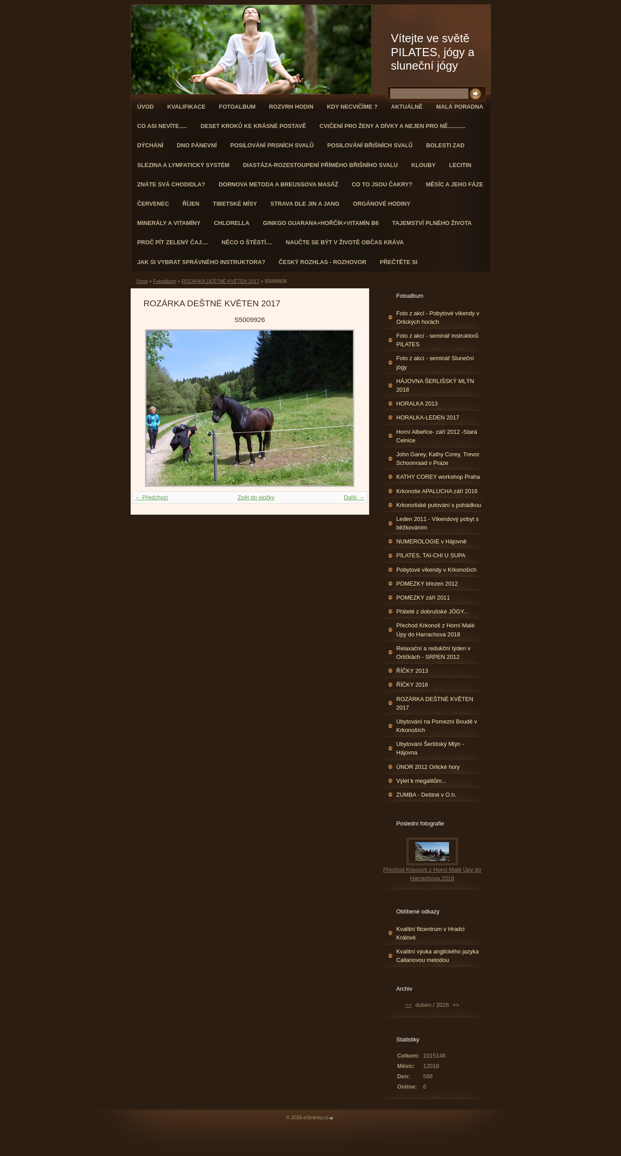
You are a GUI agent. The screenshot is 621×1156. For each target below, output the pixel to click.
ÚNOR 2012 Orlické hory (428, 766)
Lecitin (460, 165)
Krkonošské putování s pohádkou (438, 505)
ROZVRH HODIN (291, 106)
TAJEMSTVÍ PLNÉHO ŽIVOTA (431, 223)
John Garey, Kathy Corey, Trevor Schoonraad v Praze (438, 458)
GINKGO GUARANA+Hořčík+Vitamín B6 (321, 223)
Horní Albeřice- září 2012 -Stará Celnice (436, 436)
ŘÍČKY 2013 (412, 670)
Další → (354, 497)
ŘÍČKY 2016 (412, 684)
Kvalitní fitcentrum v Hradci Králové (430, 933)
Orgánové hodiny (381, 203)
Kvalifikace (186, 106)
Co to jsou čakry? (382, 184)
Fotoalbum (237, 106)
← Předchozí (151, 497)
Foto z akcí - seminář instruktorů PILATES (437, 340)
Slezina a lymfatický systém (183, 165)
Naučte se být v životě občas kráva (345, 242)
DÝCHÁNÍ (150, 145)
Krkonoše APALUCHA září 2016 (437, 491)
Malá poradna (459, 106)
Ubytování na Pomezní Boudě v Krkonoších (436, 725)
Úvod (145, 106)
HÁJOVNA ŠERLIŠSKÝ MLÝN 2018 (435, 385)
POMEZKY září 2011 (423, 597)
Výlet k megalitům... (421, 780)
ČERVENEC (153, 203)
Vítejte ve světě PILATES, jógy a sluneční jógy (433, 52)
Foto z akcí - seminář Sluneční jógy (435, 362)
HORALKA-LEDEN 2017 (427, 417)
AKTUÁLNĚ (407, 106)
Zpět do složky (256, 497)
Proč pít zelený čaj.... (172, 242)
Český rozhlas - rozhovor (322, 262)
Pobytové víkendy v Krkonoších (436, 569)
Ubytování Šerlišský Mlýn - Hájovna (430, 748)
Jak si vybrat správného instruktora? (201, 262)
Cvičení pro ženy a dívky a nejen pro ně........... (393, 126)
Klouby (423, 165)
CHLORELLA (232, 223)
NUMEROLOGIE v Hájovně (431, 541)
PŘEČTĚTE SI (399, 262)
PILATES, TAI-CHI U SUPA (431, 555)
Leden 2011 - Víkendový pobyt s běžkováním (437, 523)
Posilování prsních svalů (272, 145)
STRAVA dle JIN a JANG (304, 203)
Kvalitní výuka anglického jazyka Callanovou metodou (437, 955)
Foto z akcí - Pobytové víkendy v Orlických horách (438, 317)
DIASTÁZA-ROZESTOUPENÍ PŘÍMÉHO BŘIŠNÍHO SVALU (320, 165)
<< (408, 1005)
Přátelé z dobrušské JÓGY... (432, 611)
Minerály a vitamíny (169, 223)
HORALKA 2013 (417, 403)
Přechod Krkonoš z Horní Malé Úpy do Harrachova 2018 (435, 629)
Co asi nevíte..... (162, 126)
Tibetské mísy (235, 203)
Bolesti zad (445, 145)
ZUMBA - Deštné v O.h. (426, 794)
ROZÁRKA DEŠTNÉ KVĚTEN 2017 (220, 281)
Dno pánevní (197, 145)
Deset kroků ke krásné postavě (253, 126)
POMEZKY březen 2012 (427, 583)
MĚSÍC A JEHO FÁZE (454, 184)
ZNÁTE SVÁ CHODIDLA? (171, 184)
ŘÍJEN (190, 203)
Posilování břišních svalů (370, 145)
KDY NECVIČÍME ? (352, 106)
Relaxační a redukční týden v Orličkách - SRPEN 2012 (433, 652)
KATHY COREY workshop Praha (438, 476)
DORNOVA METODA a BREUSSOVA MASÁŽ (278, 184)
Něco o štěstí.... (246, 242)
